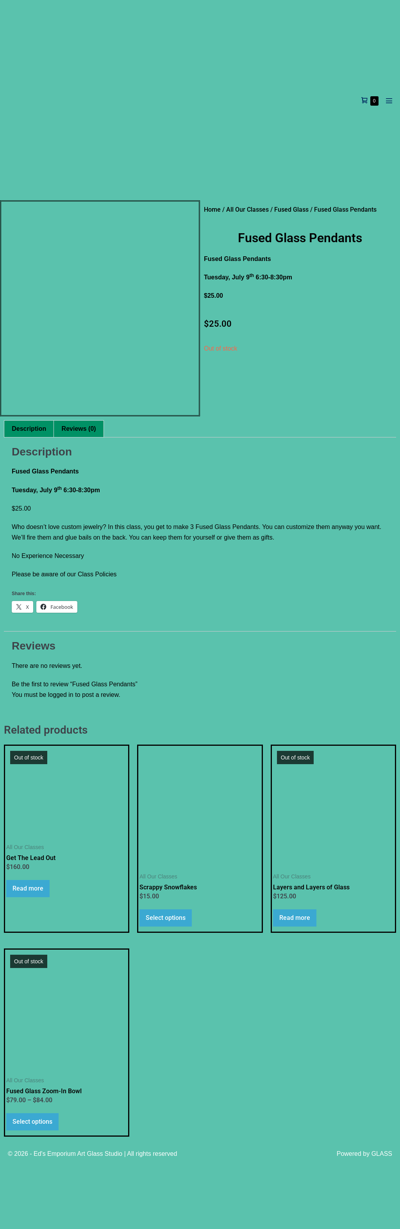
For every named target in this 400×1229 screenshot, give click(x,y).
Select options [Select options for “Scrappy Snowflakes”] (166, 980)
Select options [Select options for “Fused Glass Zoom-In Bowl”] (32, 1184)
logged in (60, 757)
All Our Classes (247, 209)
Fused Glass (291, 209)
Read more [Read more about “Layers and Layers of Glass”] (294, 980)
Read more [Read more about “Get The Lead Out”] (27, 950)
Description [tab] (29, 491)
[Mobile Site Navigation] (389, 100)
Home (212, 209)
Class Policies (97, 636)
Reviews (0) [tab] (79, 491)
